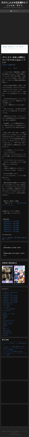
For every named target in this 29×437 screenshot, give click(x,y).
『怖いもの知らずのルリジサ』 (18, 284)
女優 (4, 318)
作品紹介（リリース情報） (9, 313)
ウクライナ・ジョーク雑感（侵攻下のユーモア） (14, 346)
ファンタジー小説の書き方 (9, 308)
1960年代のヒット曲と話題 (11, 221)
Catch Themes (18, 434)
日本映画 (5, 325)
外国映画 (5, 317)
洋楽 (4, 327)
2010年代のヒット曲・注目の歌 (10, 302)
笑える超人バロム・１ (8, 333)
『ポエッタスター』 (6, 284)
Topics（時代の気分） (8, 304)
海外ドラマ (5, 328)
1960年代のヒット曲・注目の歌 (10, 292)
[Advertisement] (14, 29)
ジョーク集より (6, 307)
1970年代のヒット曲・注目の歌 (10, 295)
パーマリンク (7, 239)
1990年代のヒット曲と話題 (11, 227)
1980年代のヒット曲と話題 (11, 225)
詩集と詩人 (5, 335)
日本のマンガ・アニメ (8, 322)
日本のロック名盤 (7, 323)
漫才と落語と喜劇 (7, 332)
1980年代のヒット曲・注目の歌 (10, 297)
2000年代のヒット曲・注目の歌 (14, 237)
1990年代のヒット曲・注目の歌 (10, 299)
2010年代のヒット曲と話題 (11, 231)
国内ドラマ (5, 315)
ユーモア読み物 (6, 310)
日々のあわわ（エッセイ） (9, 320)
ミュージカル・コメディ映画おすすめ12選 (12, 351)
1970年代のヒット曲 (7, 294)
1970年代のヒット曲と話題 (11, 223)
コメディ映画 (6, 305)
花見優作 (10, 64)
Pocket (15, 68)
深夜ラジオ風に (6, 330)
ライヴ (4, 312)
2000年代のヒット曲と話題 (11, 229)
